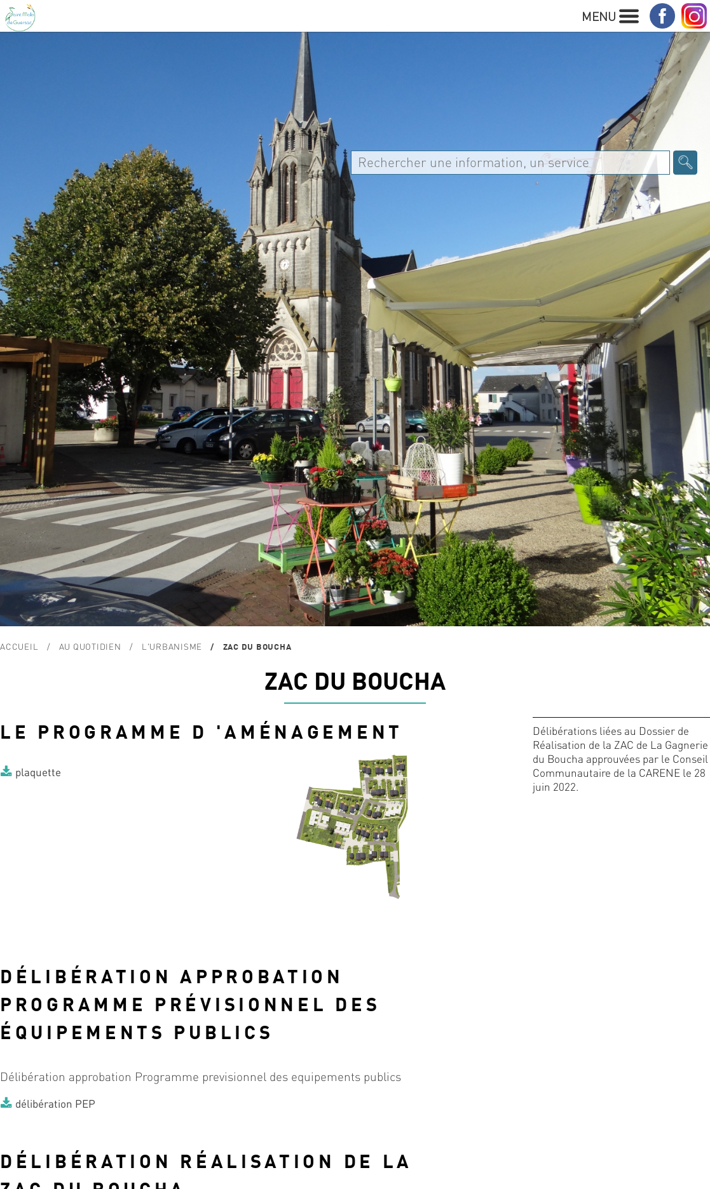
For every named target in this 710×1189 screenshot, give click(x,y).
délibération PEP (55, 1103)
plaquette (38, 772)
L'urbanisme (172, 646)
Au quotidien (90, 646)
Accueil (19, 646)
